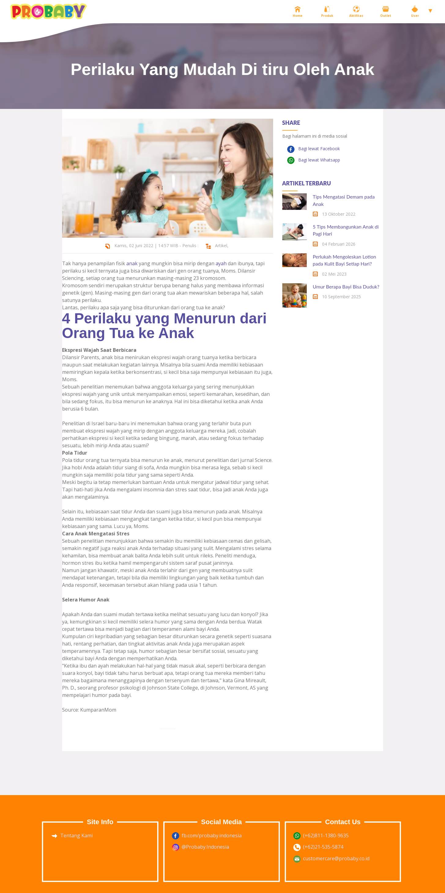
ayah (221, 263)
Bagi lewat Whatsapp (318, 160)
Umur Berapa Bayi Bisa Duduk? (346, 286)
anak (132, 263)
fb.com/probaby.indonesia (212, 835)
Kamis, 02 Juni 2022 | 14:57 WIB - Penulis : (156, 245)
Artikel (221, 245)
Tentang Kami (76, 835)
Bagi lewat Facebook (318, 148)
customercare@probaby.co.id (336, 858)
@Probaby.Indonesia (205, 846)
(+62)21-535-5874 (323, 846)
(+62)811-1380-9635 (326, 835)
